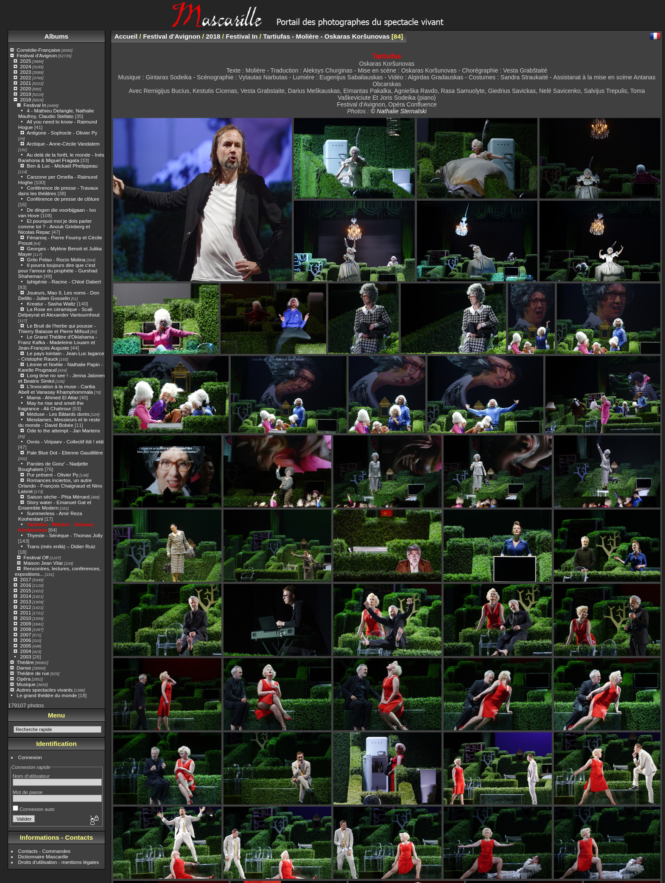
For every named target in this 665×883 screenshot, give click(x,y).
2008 (25, 629)
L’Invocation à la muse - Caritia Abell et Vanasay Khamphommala (56, 389)
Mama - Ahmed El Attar (52, 397)
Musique (26, 684)
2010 (25, 618)
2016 (25, 585)
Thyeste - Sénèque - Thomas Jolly (65, 535)
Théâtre (25, 662)
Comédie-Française (38, 50)
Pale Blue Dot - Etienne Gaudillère (65, 452)
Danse (24, 667)
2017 (25, 579)
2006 (25, 640)
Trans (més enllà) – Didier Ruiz (61, 546)
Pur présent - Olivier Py (52, 474)
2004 (25, 651)
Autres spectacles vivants (45, 689)
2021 (25, 83)
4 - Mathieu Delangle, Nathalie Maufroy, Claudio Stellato (56, 113)
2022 (25, 77)
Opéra (24, 678)
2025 (25, 61)
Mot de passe (28, 792)
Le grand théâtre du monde (47, 695)
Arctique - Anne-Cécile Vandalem (63, 143)
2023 (25, 72)
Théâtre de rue (33, 673)
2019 (25, 94)
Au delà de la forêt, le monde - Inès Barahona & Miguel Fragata (61, 157)
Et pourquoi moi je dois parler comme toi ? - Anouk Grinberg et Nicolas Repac (55, 226)
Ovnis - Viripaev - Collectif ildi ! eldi (65, 441)
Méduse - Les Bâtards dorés (58, 414)
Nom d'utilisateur (31, 776)
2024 (25, 66)
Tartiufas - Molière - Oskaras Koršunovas (326, 36)
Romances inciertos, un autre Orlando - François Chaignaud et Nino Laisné (60, 485)
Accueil (126, 36)
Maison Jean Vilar (43, 563)
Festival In (34, 105)
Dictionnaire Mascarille (43, 856)
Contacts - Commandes (44, 851)
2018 (25, 99)
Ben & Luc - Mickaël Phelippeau (62, 165)
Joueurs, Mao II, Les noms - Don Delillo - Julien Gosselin (58, 295)
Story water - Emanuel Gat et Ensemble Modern (54, 504)
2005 (25, 645)
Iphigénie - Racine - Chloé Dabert (64, 281)
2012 (25, 607)
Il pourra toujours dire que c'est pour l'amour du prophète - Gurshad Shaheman (58, 270)
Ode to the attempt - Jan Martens (63, 430)
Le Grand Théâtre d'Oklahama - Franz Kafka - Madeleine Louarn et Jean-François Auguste (57, 342)
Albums (56, 36)
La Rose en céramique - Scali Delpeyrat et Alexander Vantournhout (59, 311)
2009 (25, 623)
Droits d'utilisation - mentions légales (58, 862)
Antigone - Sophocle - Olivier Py (62, 132)
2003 (25, 656)
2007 (25, 634)
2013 (25, 601)
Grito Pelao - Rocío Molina (56, 259)
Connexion (30, 757)
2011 (25, 612)
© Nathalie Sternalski (399, 111)
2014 (25, 596)
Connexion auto (34, 809)
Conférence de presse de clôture (63, 199)
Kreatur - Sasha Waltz (51, 303)
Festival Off (35, 557)
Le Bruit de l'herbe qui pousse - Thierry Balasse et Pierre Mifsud (57, 328)
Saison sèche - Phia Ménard (58, 496)
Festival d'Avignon (37, 55)
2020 (25, 88)
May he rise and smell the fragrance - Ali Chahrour (51, 405)
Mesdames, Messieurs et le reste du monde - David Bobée (59, 422)
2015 (25, 590)
